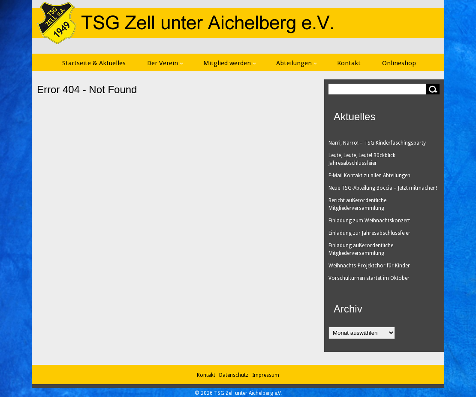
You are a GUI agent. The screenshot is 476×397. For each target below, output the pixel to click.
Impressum (265, 375)
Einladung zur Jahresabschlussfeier (369, 233)
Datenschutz (235, 375)
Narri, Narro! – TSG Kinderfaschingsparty (377, 143)
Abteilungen (296, 63)
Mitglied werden (229, 63)
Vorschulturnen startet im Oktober (369, 278)
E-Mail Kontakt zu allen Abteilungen (369, 176)
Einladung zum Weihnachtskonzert (369, 221)
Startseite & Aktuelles (94, 63)
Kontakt (349, 63)
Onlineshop (399, 63)
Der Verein (165, 63)
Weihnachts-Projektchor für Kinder (369, 266)
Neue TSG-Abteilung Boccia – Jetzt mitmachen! (382, 188)
